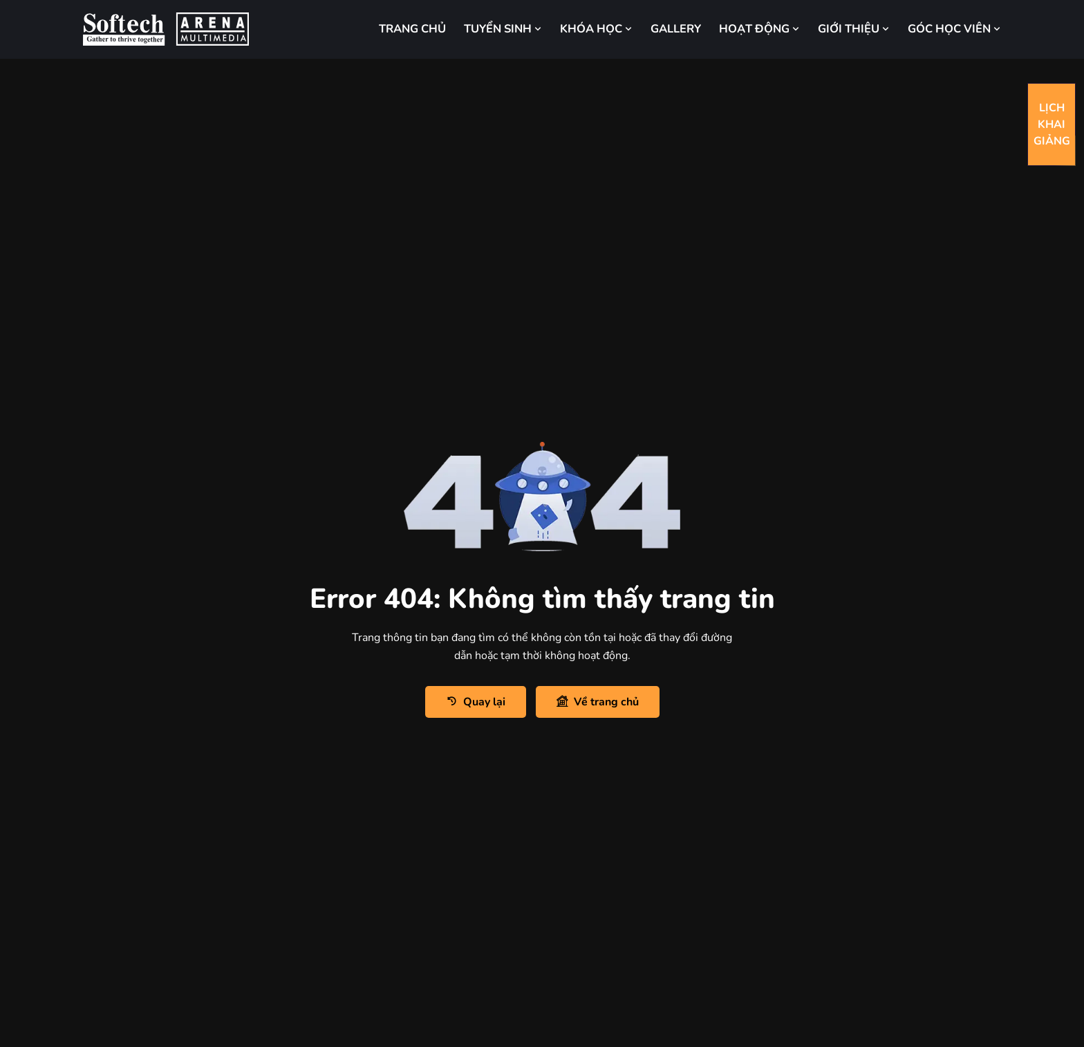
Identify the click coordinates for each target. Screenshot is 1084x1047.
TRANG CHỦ (412, 29)
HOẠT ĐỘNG (759, 29)
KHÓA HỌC (596, 29)
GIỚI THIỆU (854, 29)
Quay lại (475, 701)
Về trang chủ (598, 701)
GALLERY (676, 29)
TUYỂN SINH (503, 29)
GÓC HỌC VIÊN (954, 29)
